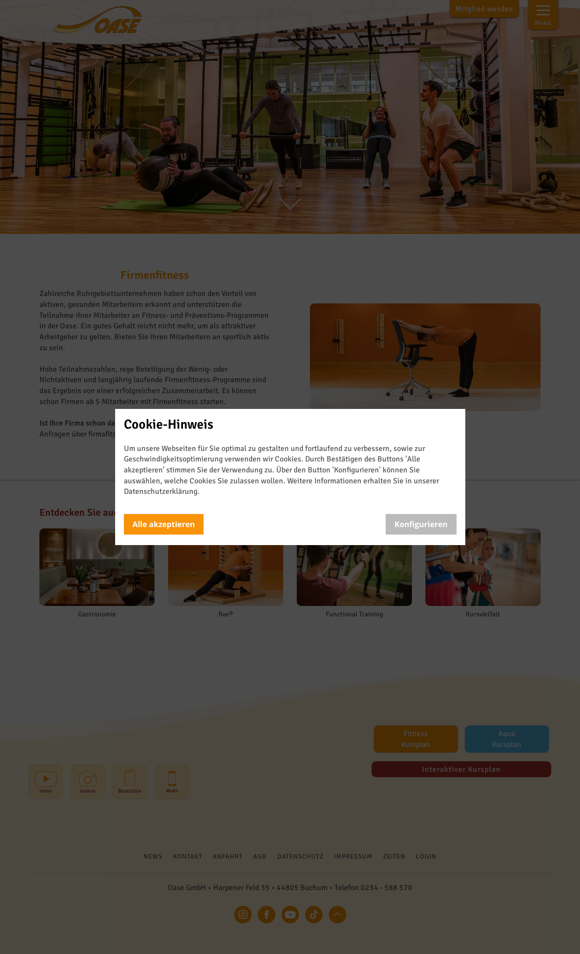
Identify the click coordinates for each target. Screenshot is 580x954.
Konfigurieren (421, 524)
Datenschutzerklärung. (162, 491)
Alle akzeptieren (164, 524)
